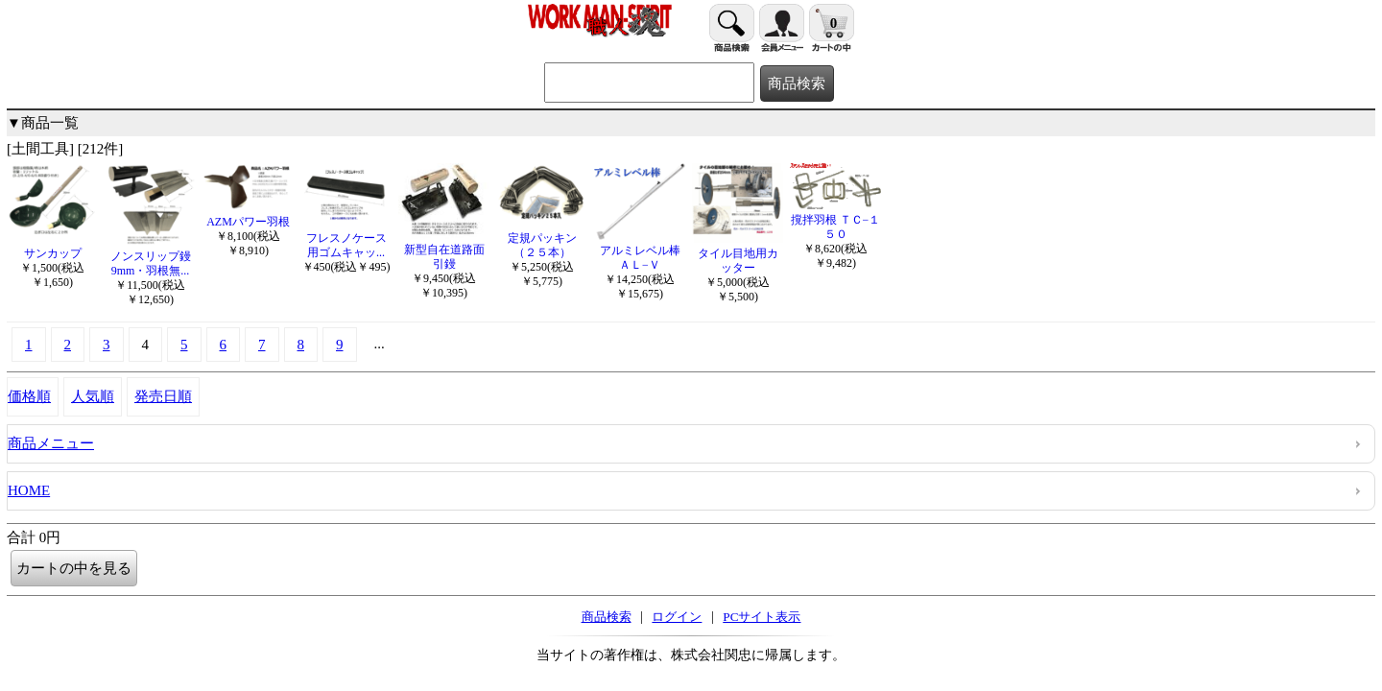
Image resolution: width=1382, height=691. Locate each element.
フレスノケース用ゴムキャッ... (346, 238)
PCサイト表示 (761, 616)
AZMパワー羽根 (248, 214)
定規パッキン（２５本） (541, 238)
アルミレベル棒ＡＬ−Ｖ (639, 250)
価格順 (29, 396)
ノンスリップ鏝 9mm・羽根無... (150, 256)
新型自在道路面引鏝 (443, 249)
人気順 (92, 396)
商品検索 (606, 616)
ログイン (677, 616)
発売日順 (163, 396)
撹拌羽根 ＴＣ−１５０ (835, 220)
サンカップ (52, 246)
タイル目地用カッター (737, 253)
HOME (29, 490)
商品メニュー (51, 443)
